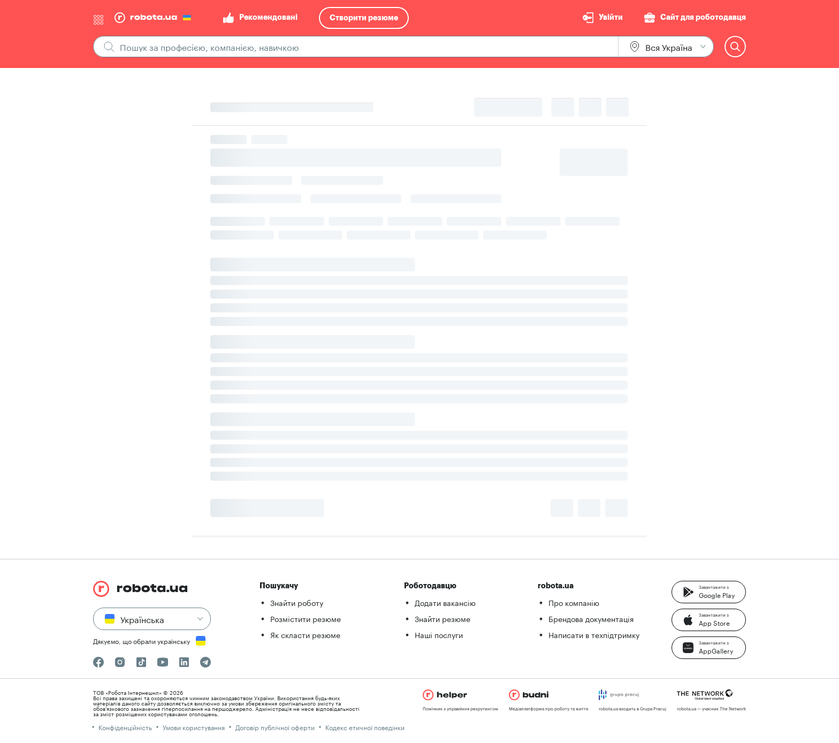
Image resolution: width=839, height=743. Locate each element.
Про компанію (573, 602)
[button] (709, 592)
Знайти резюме (442, 618)
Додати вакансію (445, 602)
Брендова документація (591, 618)
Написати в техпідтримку (593, 634)
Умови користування (194, 727)
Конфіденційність (125, 727)
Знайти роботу (296, 602)
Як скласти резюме (305, 634)
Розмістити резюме (305, 618)
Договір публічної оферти (275, 727)
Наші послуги (439, 634)
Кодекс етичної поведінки (365, 727)
